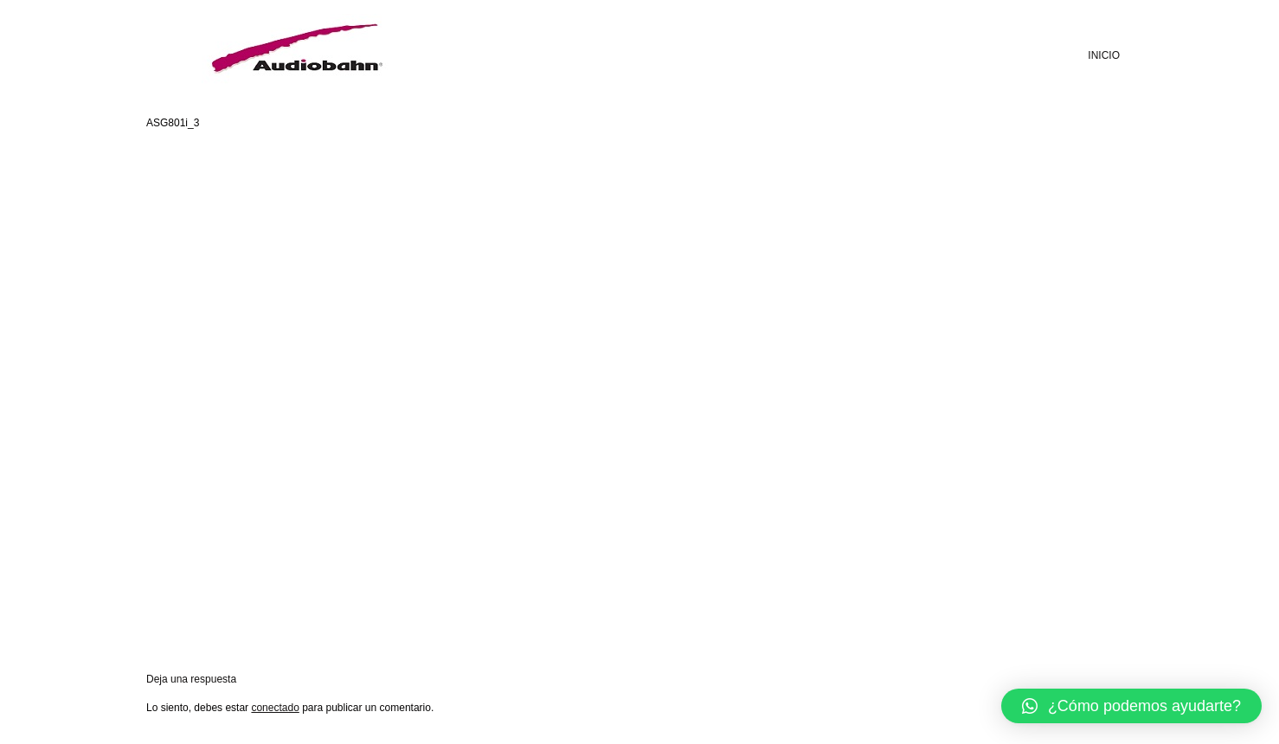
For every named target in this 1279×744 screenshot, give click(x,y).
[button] (1131, 706)
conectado (275, 708)
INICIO (1104, 55)
